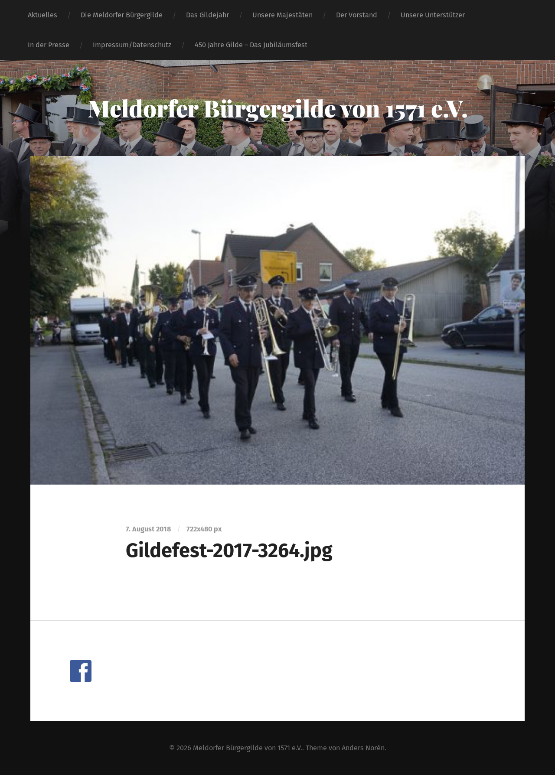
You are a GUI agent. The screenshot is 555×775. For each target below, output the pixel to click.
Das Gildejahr (207, 15)
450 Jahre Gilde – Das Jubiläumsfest (251, 45)
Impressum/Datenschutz (132, 45)
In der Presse (48, 45)
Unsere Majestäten (282, 15)
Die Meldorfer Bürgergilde (122, 15)
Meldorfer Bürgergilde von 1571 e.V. (278, 108)
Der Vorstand (356, 15)
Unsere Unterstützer (433, 15)
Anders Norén (363, 748)
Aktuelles (42, 15)
